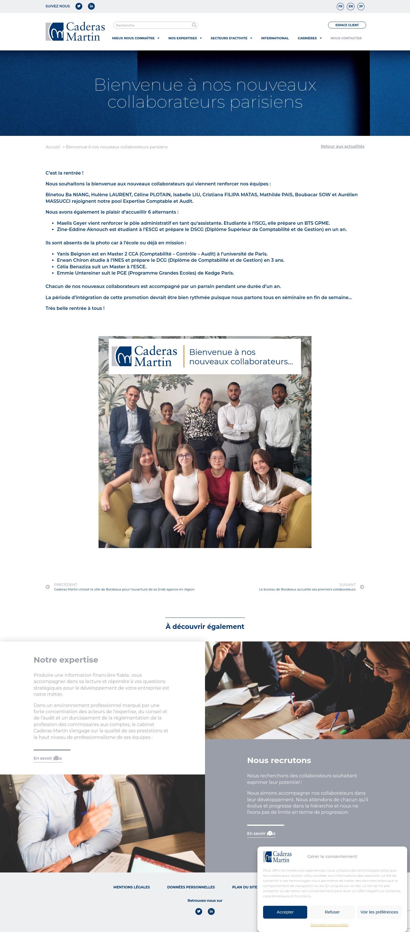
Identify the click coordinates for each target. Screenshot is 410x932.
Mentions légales (131, 887)
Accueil (53, 147)
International (275, 38)
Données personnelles (329, 925)
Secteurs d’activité (231, 38)
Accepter (285, 911)
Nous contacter (346, 38)
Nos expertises (185, 38)
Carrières (310, 38)
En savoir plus (48, 758)
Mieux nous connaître (135, 38)
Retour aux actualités (342, 146)
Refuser (332, 911)
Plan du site (244, 887)
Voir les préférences (379, 911)
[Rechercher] (194, 25)
